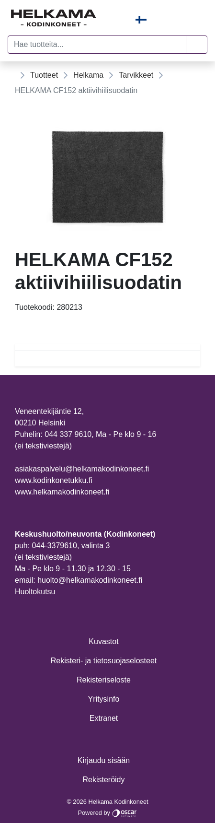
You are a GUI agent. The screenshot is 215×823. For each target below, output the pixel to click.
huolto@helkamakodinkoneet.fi (89, 580)
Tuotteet (44, 75)
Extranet (104, 718)
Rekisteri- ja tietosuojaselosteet (104, 661)
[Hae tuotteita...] (97, 44)
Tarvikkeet (136, 75)
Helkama (88, 75)
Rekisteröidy (103, 780)
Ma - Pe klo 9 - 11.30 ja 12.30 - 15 (73, 568)
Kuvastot (103, 641)
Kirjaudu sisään (104, 760)
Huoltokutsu (35, 592)
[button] (196, 44)
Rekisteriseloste (104, 680)
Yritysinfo (104, 699)
